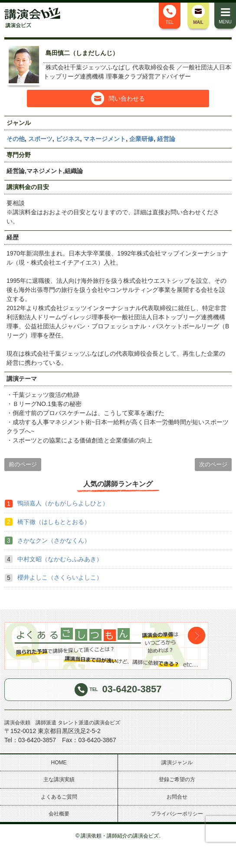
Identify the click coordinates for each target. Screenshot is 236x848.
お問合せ (177, 797)
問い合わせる (118, 98)
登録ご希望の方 (177, 779)
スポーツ (40, 138)
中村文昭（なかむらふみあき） (59, 559)
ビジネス (68, 138)
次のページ (213, 464)
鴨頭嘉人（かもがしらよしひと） (62, 503)
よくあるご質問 (59, 797)
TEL (169, 15)
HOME (59, 763)
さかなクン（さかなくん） (53, 540)
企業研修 (141, 138)
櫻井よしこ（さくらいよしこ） (59, 577)
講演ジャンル (177, 763)
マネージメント (104, 138)
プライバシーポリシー (177, 814)
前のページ (23, 464)
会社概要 (59, 814)
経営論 (166, 138)
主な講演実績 (59, 779)
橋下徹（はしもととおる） (53, 521)
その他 (16, 138)
